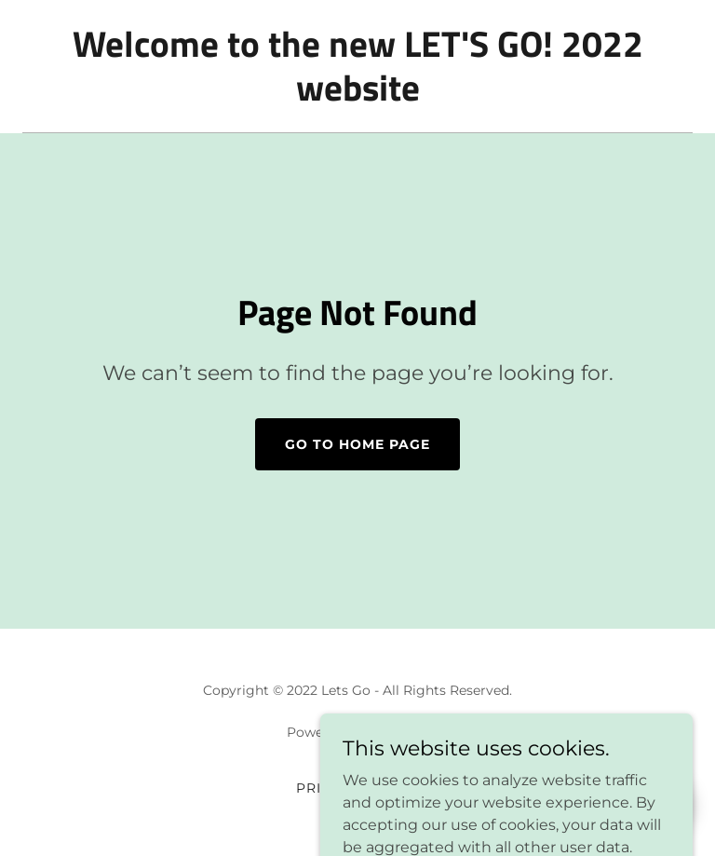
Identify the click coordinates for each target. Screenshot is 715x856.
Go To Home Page (357, 444)
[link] (357, 95)
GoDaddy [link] (398, 732)
